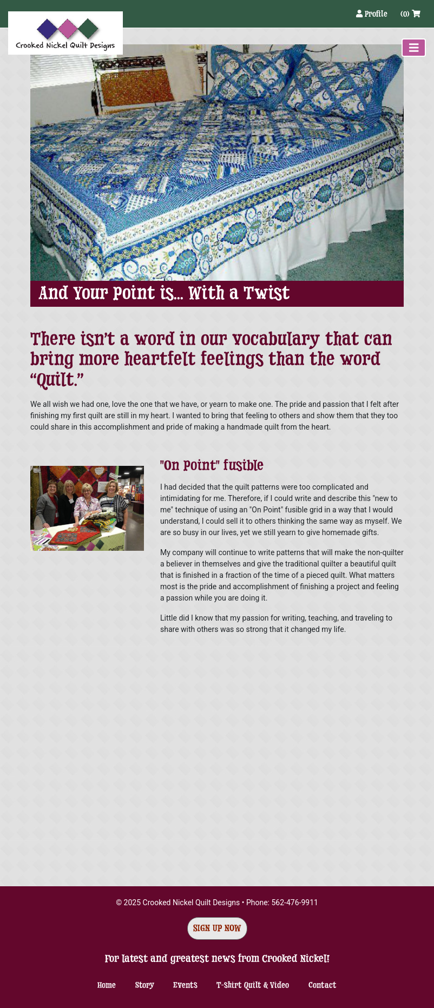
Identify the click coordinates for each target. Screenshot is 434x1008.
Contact (322, 985)
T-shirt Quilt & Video (252, 985)
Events (185, 985)
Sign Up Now (217, 928)
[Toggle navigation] (414, 47)
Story (144, 985)
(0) (410, 13)
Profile (373, 13)
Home (106, 985)
